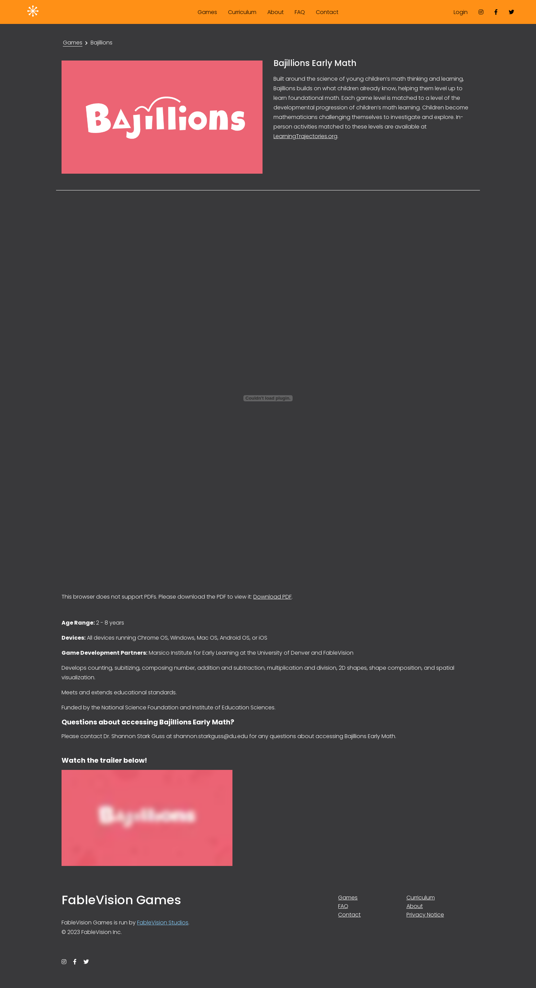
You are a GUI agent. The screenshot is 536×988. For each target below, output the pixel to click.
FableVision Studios (162, 922)
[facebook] (496, 12)
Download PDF (272, 597)
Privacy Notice (425, 915)
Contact (327, 12)
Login (461, 12)
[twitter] (511, 12)
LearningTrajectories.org (305, 136)
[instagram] (481, 12)
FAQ (300, 12)
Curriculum (242, 12)
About (275, 12)
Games (207, 12)
